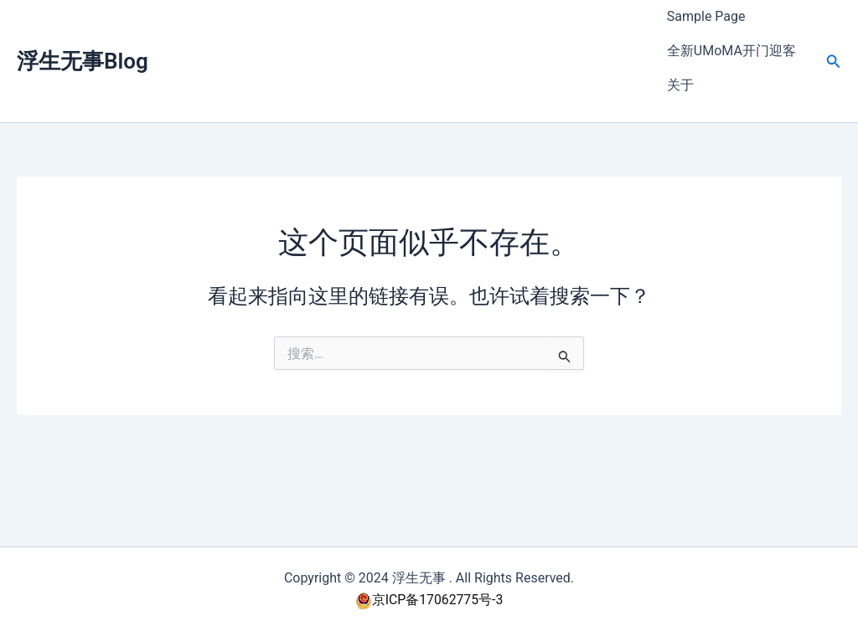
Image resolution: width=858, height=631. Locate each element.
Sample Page (706, 10)
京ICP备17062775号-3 (429, 600)
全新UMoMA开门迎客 (731, 32)
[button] (833, 43)
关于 (680, 55)
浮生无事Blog (82, 42)
